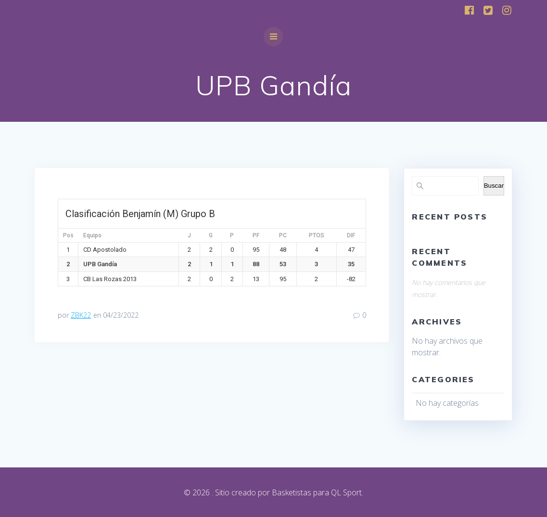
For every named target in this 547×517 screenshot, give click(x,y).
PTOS (316, 235)
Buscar (494, 185)
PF (256, 235)
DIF (351, 235)
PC (283, 235)
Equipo (92, 235)
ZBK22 (81, 315)
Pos (68, 235)
